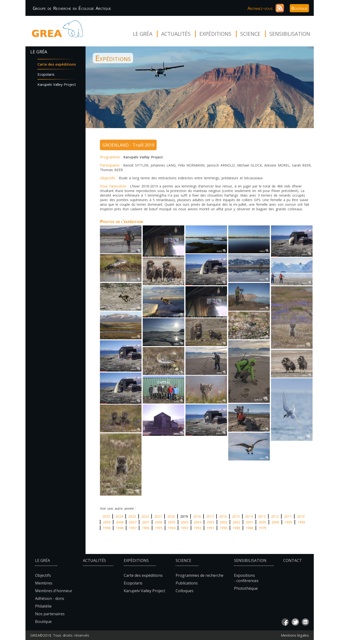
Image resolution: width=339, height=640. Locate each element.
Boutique (299, 8)
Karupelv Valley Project (56, 84)
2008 (119, 522)
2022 (145, 516)
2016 (223, 516)
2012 (275, 516)
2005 (171, 522)
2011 (288, 516)
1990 (223, 528)
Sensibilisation (289, 34)
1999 (288, 522)
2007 (132, 522)
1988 (249, 528)
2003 (210, 522)
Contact (292, 560)
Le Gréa (142, 34)
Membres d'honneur (53, 590)
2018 (197, 516)
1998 (107, 528)
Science (250, 34)
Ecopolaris (46, 74)
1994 (171, 528)
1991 (210, 528)
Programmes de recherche (199, 575)
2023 (132, 516)
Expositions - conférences (246, 578)
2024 (119, 516)
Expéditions (215, 34)
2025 (106, 516)
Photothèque (246, 588)
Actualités (176, 34)
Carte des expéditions (56, 64)
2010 (301, 516)
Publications (187, 583)
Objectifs (43, 575)
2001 (249, 522)
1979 (262, 528)
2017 (210, 516)
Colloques (184, 590)
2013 (262, 516)
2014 (249, 516)
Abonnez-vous (260, 8)
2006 (158, 522)
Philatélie (43, 606)
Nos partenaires (50, 613)
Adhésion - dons (49, 598)
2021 (158, 516)
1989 (236, 528)
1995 (158, 528)
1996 (145, 528)
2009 (107, 522)
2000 (262, 522)
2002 (223, 522)
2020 (171, 516)
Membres (43, 583)
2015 (236, 516)
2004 (197, 522)
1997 (132, 528)
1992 (197, 528)
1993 (184, 528)
